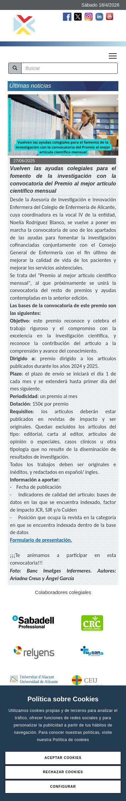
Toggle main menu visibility (113, 54)
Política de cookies (71, 739)
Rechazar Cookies (63, 772)
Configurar (63, 786)
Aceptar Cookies (63, 758)
